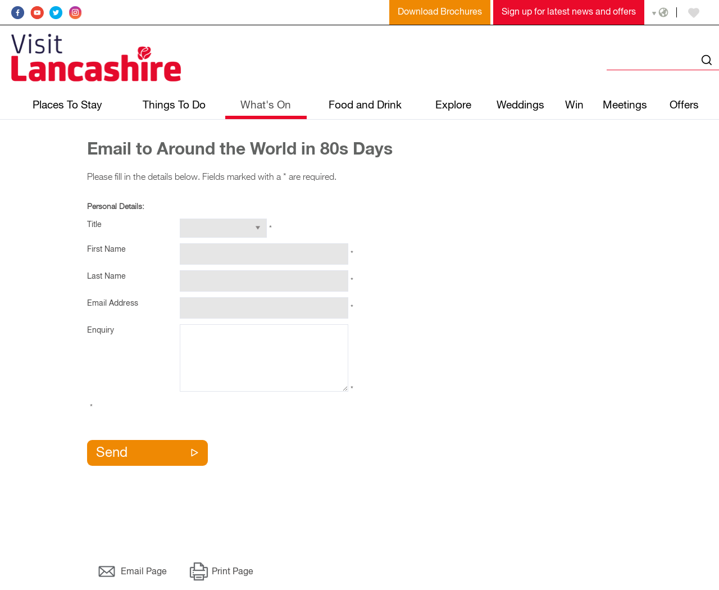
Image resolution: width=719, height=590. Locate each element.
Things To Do (174, 105)
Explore (453, 105)
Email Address (112, 303)
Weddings (520, 105)
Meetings (625, 105)
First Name (106, 249)
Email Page (144, 572)
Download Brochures (440, 12)
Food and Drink (365, 105)
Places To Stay (67, 105)
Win (574, 105)
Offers (684, 105)
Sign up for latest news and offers (569, 12)
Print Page (232, 572)
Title (94, 225)
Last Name (106, 276)
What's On (265, 105)
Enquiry (100, 330)
